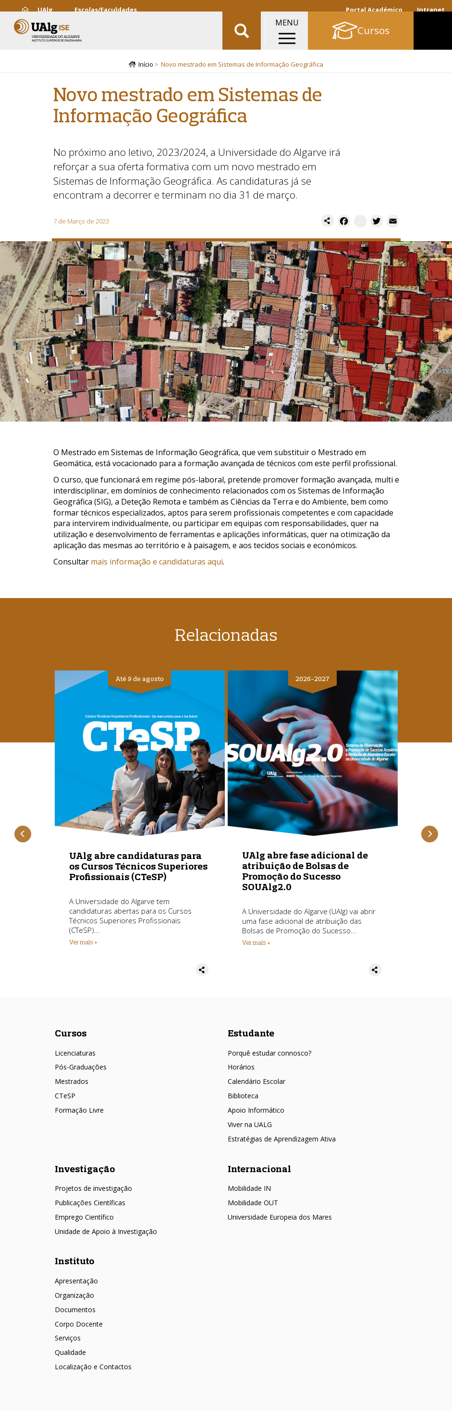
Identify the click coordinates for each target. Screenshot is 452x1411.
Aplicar (241, 38)
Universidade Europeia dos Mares (280, 1218)
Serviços (68, 1339)
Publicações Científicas (90, 1204)
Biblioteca (243, 1097)
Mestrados (71, 1083)
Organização (74, 1296)
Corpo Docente (79, 1325)
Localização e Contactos (93, 1368)
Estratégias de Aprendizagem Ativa (282, 1140)
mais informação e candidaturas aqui (157, 563)
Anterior (22, 835)
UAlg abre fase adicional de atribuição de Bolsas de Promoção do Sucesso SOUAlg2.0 (305, 872)
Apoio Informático (256, 1111)
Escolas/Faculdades (105, 9)
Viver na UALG (250, 1125)
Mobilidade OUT (253, 1204)
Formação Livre (79, 1111)
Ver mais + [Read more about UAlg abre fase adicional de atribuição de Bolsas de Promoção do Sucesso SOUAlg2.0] (256, 944)
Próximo (429, 835)
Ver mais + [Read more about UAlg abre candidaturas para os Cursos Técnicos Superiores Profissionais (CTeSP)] (83, 943)
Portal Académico (374, 9)
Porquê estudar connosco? (269, 1054)
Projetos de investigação (93, 1189)
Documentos (75, 1311)
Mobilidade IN (249, 1189)
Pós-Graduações (81, 1068)
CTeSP (65, 1097)
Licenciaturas (75, 1054)
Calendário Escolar (256, 1083)
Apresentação (76, 1282)
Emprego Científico (84, 1218)
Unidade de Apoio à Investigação (106, 1232)
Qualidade (70, 1354)
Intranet (431, 9)
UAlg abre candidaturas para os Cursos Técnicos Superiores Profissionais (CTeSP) (138, 867)
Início (145, 65)
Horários (241, 1068)
